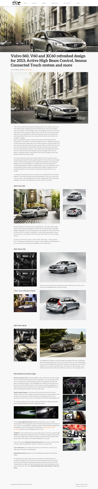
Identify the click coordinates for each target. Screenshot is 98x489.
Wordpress (78, 486)
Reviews (44, 3)
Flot (86, 486)
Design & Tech (54, 3)
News (25, 3)
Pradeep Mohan (28, 69)
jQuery (83, 486)
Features (34, 3)
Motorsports (67, 3)
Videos (78, 3)
